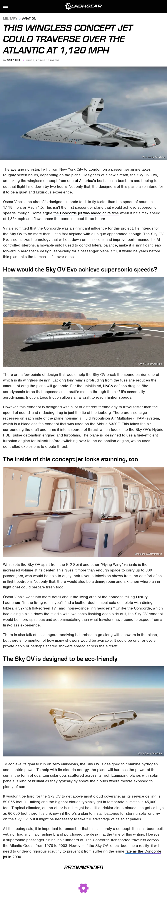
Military (10, 18)
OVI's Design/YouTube (153, 157)
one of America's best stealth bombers (100, 180)
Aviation (29, 18)
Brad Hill (14, 60)
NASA (108, 385)
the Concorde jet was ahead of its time (86, 213)
